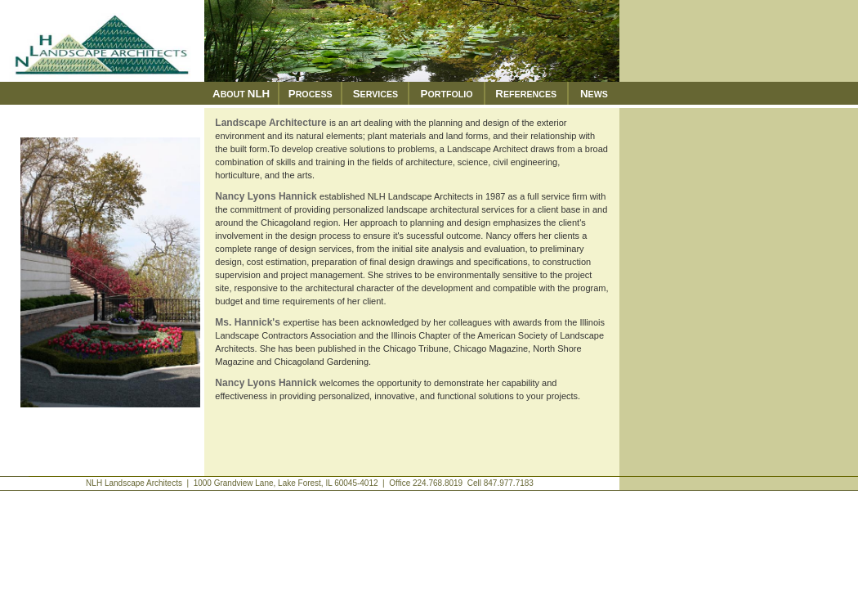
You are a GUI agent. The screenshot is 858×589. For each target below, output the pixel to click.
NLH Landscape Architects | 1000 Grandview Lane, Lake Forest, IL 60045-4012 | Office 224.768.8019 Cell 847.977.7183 (310, 483)
